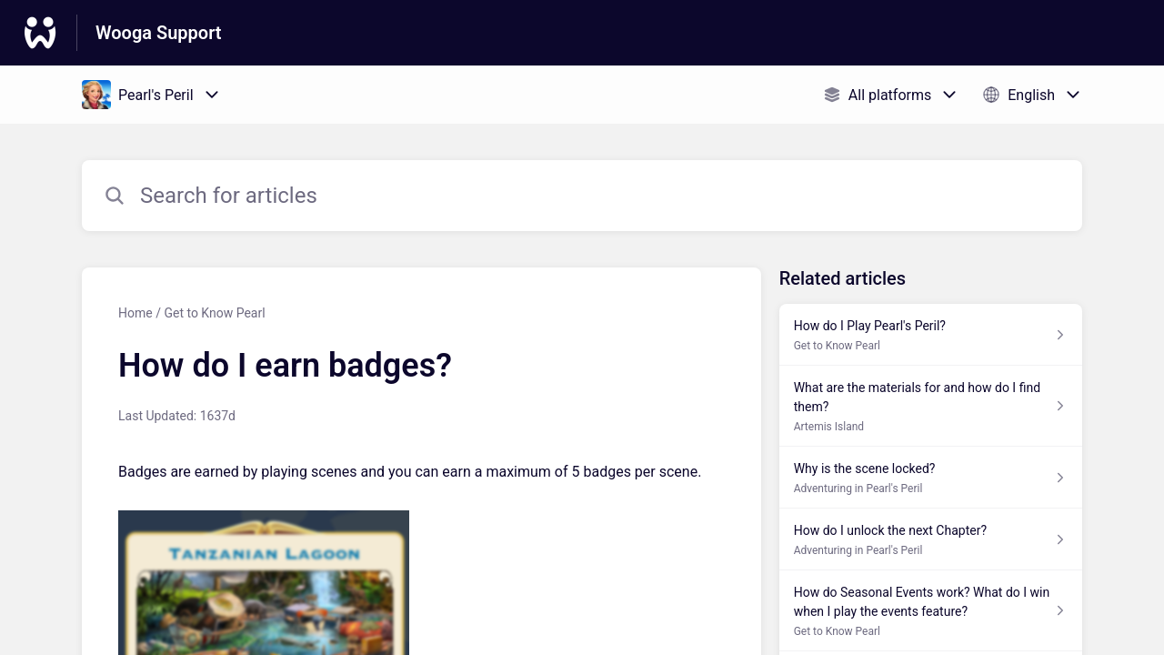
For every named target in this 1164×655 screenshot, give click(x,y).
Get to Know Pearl (214, 313)
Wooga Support (158, 33)
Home (135, 313)
